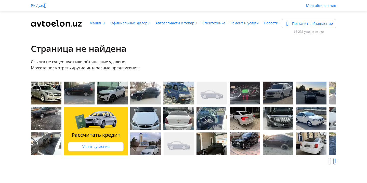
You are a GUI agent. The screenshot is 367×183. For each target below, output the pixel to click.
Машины (97, 23)
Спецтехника (213, 23)
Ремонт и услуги (244, 23)
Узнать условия (96, 146)
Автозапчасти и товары (176, 23)
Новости (271, 23)
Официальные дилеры (130, 23)
